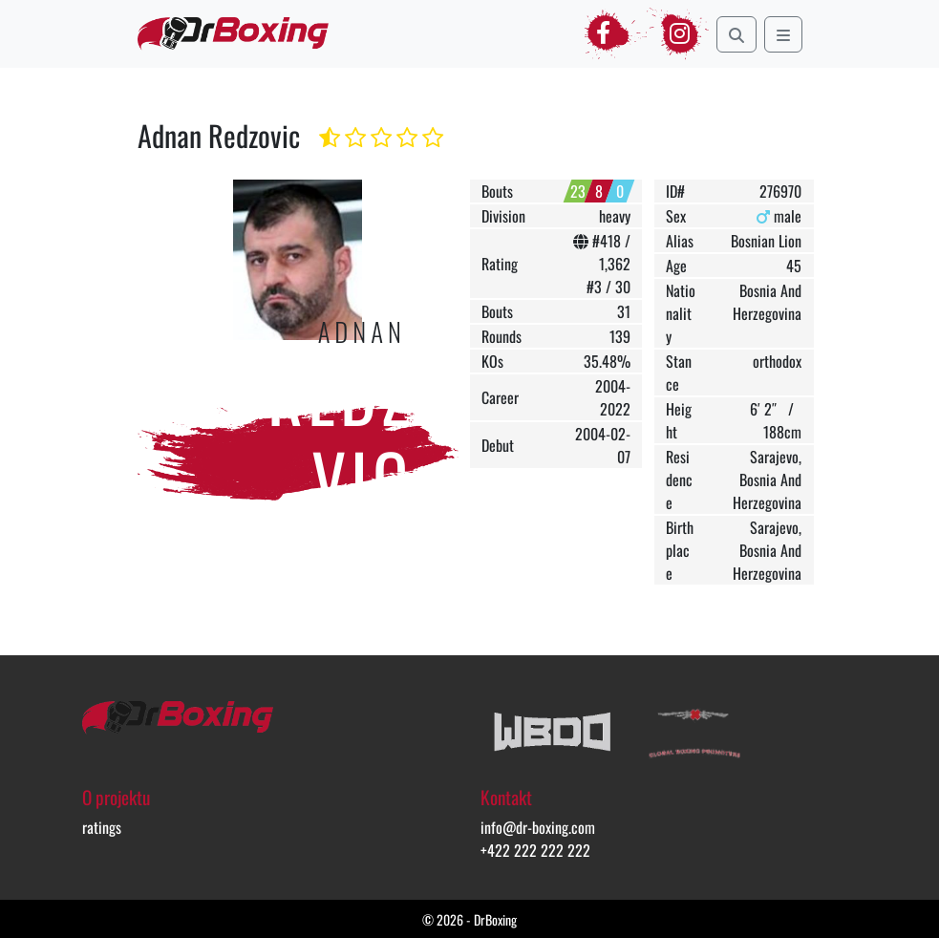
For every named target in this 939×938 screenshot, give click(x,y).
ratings (101, 827)
